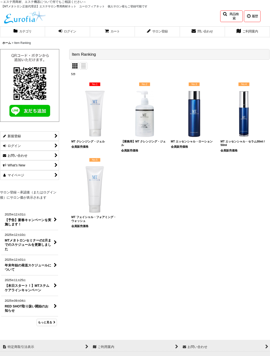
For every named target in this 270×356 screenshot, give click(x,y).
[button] (231, 16)
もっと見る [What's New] (46, 322)
